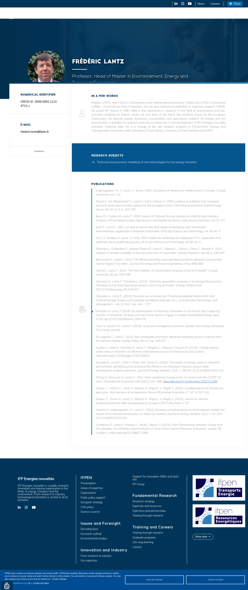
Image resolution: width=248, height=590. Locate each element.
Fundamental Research (128, 14)
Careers (215, 3)
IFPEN (38, 14)
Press (237, 3)
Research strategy (143, 501)
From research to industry (96, 556)
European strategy (92, 502)
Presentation (88, 483)
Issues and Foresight (61, 14)
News (201, 3)
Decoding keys (89, 529)
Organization (88, 492)
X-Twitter (182, 3)
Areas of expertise (92, 488)
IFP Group (138, 484)
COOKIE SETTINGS (41, 583)
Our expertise (89, 560)
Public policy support (93, 497)
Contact (39, 151)
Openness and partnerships (149, 511)
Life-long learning (142, 542)
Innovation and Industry (93, 14)
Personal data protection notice (16, 583)
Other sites (201, 536)
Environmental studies (94, 538)
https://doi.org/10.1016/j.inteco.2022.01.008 (190, 381)
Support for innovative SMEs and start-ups (156, 478)
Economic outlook (91, 534)
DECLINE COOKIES (154, 580)
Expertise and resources (146, 506)
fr (233, 14)
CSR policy (87, 507)
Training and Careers (160, 14)
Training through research (147, 515)
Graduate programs (144, 537)
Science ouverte (90, 511)
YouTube (189, 3)
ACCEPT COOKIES (215, 580)
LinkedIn (175, 3)
